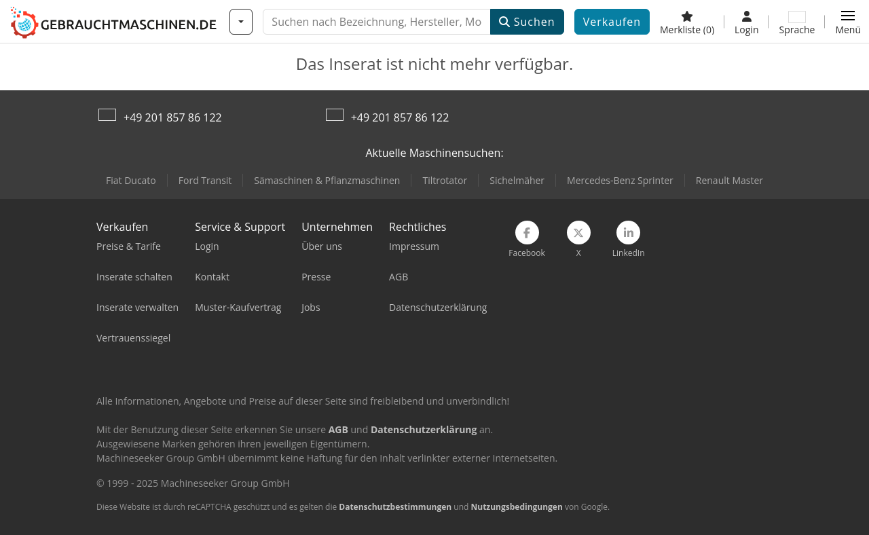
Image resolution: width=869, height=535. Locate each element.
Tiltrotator (444, 180)
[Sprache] (797, 22)
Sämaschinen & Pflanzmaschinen (327, 180)
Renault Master (729, 180)
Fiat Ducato (131, 180)
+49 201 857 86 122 (173, 117)
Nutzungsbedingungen (516, 507)
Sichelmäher (516, 180)
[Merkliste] (687, 22)
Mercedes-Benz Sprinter (620, 180)
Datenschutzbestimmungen (395, 507)
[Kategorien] (241, 22)
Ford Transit (205, 180)
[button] (848, 22)
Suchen (527, 21)
